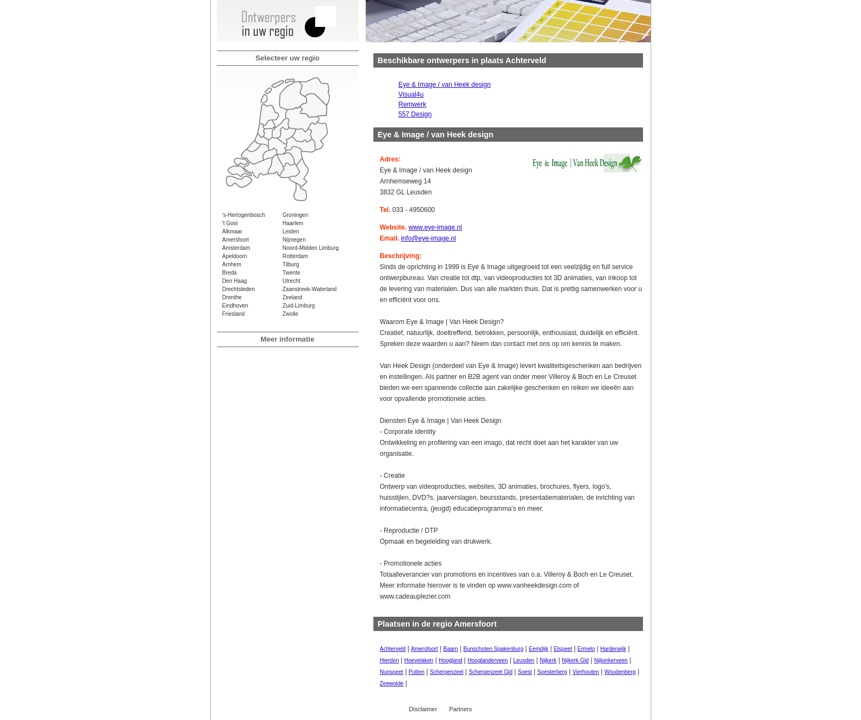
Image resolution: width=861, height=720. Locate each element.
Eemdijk (539, 649)
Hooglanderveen (488, 660)
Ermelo (586, 649)
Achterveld (393, 649)
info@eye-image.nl (428, 238)
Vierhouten (586, 672)
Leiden (291, 231)
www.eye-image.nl (435, 227)
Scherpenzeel (446, 672)
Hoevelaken (418, 660)
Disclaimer (423, 709)
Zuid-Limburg (299, 306)
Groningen (296, 215)
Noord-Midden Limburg (311, 248)
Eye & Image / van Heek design (445, 84)
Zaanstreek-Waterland (310, 289)
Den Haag (234, 281)
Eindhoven (235, 306)
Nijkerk (548, 660)
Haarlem (293, 223)
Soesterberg (552, 672)
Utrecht (291, 281)
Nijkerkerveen (611, 660)
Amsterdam (236, 248)
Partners (460, 709)
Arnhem (232, 264)
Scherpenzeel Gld (491, 672)
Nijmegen (294, 240)
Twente (291, 273)
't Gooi (230, 223)
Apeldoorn (235, 256)
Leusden (523, 660)
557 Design (415, 114)
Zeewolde (392, 683)
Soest (525, 672)
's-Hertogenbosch (243, 215)
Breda (229, 273)
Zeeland (293, 297)
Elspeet (563, 649)
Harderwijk (613, 649)
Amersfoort (235, 240)
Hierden (389, 660)
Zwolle (291, 314)
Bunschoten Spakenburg (493, 649)
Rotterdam (296, 256)
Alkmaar (232, 231)
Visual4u (411, 94)
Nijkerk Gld (575, 660)
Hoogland (450, 660)
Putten (416, 672)
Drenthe (232, 297)
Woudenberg (620, 672)
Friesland (233, 314)
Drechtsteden (238, 289)
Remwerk (413, 104)
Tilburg (291, 264)
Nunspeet (392, 672)
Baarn (450, 649)
